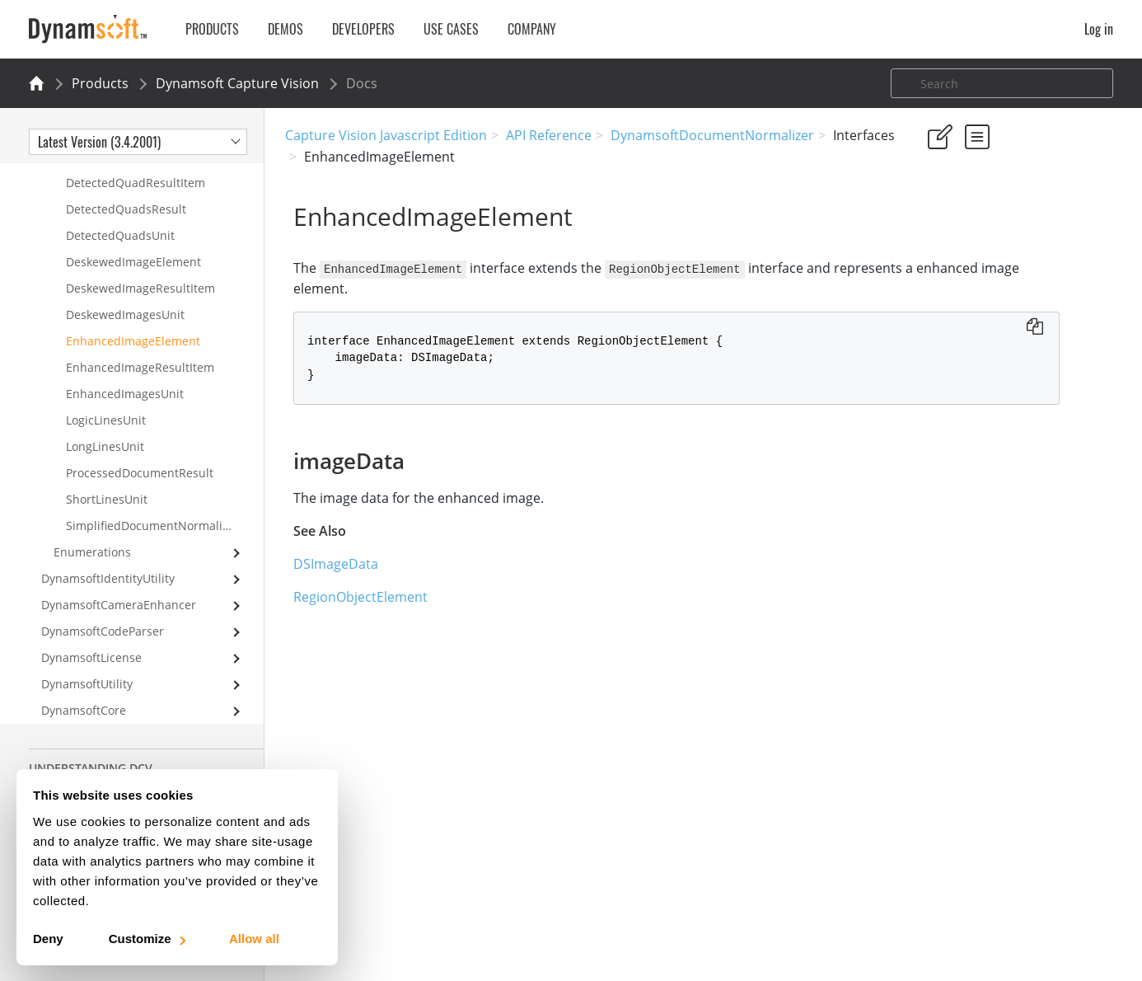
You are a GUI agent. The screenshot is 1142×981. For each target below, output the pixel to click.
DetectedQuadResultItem (135, 182)
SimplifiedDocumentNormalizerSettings (165, 525)
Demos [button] (285, 29)
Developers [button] (363, 29)
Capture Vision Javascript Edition (386, 135)
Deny (48, 939)
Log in (1098, 29)
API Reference (549, 135)
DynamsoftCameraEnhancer (118, 605)
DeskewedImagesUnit (125, 314)
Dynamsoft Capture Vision (237, 83)
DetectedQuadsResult (126, 209)
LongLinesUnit (105, 446)
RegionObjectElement (352, 596)
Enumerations (92, 552)
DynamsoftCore (83, 710)
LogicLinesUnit (106, 420)
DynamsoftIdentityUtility (108, 578)
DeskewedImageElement (133, 262)
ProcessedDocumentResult (139, 473)
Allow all (254, 939)
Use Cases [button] (451, 29)
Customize (146, 939)
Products (100, 83)
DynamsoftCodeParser (102, 631)
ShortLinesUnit (106, 499)
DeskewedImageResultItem (140, 288)
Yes (932, 232)
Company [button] (532, 29)
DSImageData (327, 563)
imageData (955, 315)
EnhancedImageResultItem (140, 367)
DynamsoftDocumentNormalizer (712, 135)
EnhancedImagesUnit (125, 393)
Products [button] (212, 29)
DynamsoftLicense (91, 657)
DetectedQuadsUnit (120, 235)
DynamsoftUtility (87, 684)
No (991, 232)
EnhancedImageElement (133, 341)
